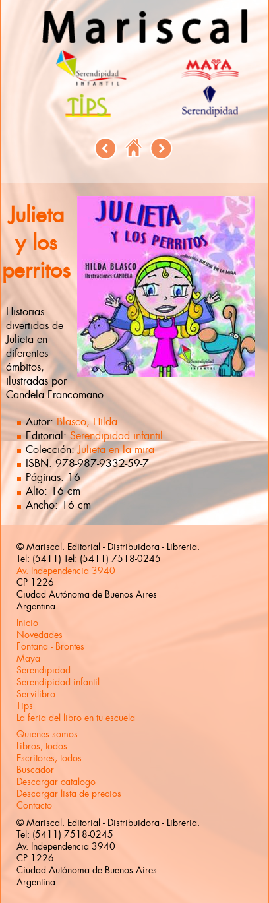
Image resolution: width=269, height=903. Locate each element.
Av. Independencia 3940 (65, 570)
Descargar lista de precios (68, 793)
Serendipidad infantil (116, 436)
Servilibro (35, 694)
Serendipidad (43, 670)
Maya (28, 658)
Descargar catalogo (56, 782)
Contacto (34, 805)
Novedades (39, 634)
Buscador (35, 770)
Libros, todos (41, 746)
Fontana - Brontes (50, 646)
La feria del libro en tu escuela (75, 718)
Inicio (27, 623)
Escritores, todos (49, 758)
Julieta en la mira (116, 449)
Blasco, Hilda (87, 422)
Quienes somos (47, 734)
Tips (24, 706)
